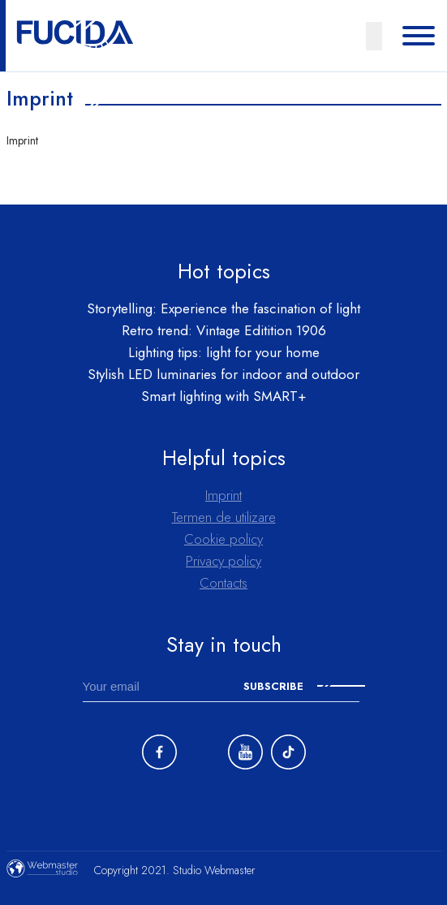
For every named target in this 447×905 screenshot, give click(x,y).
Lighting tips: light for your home (224, 352)
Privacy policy (223, 561)
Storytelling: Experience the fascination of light (223, 308)
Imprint (223, 495)
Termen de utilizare (224, 517)
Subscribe (304, 686)
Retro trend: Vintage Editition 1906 (224, 330)
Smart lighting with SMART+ (224, 396)
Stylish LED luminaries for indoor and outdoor (223, 374)
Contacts (223, 583)
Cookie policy (223, 539)
